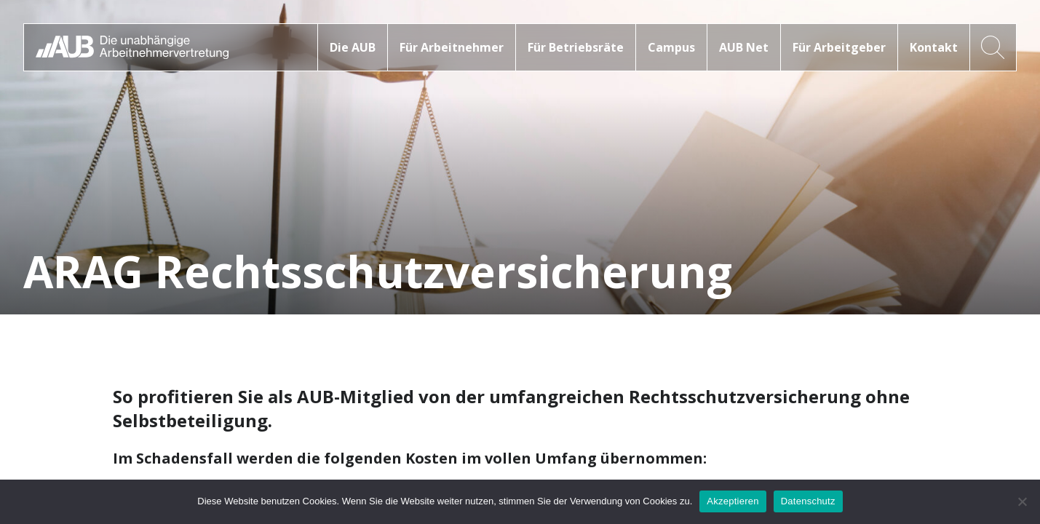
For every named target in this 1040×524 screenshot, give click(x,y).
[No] (1022, 501)
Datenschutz (808, 501)
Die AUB (353, 47)
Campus (671, 47)
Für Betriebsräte (576, 47)
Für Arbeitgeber (839, 47)
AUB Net (744, 47)
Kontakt (934, 47)
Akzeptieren (732, 501)
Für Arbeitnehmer (452, 47)
